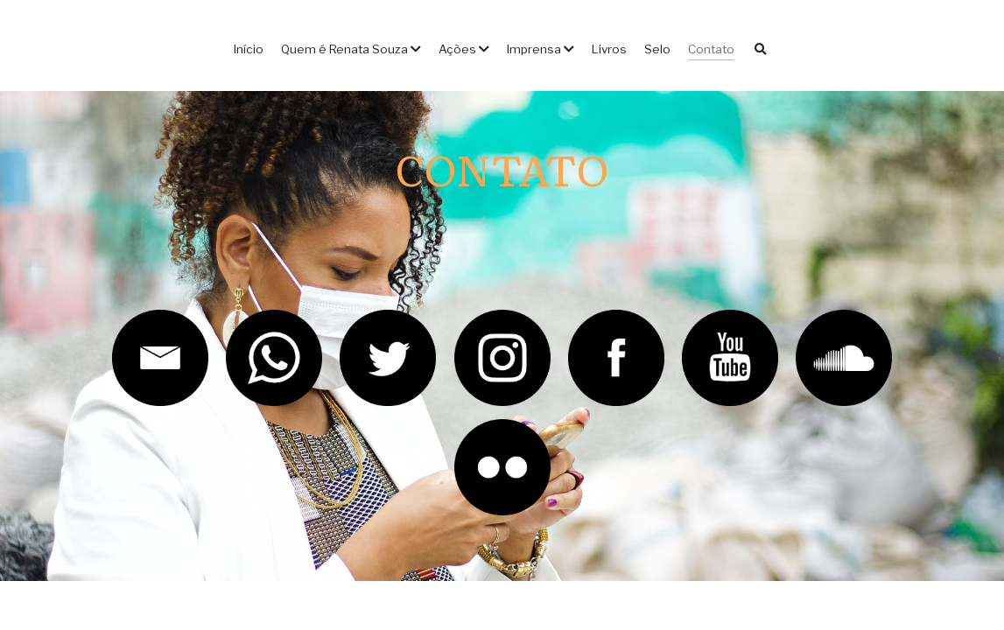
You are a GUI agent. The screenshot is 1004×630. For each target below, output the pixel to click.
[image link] (160, 356)
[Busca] (760, 50)
